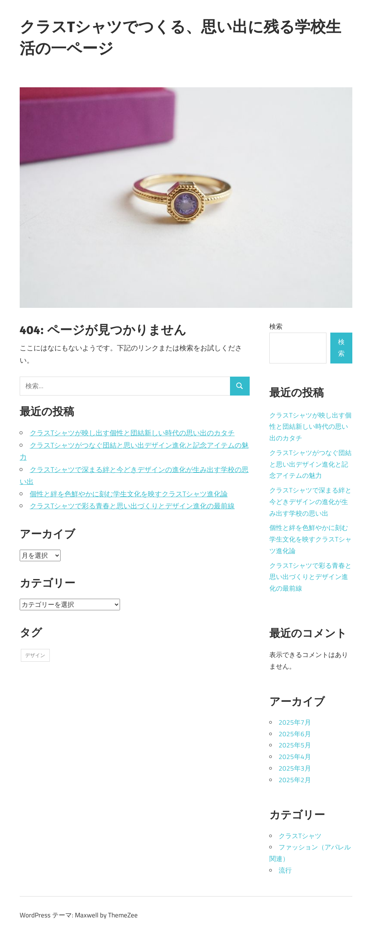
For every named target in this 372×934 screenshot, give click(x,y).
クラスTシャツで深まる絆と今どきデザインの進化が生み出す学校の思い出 (310, 501)
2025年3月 (295, 768)
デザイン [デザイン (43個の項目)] (35, 655)
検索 (275, 326)
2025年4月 (295, 757)
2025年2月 (295, 780)
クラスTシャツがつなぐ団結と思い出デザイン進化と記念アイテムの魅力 (310, 464)
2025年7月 (295, 722)
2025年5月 (295, 745)
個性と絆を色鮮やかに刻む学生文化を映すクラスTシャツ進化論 (129, 494)
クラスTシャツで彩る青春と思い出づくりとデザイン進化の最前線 (132, 506)
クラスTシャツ (300, 836)
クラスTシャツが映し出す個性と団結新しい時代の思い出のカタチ (132, 433)
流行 (285, 870)
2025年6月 (295, 734)
